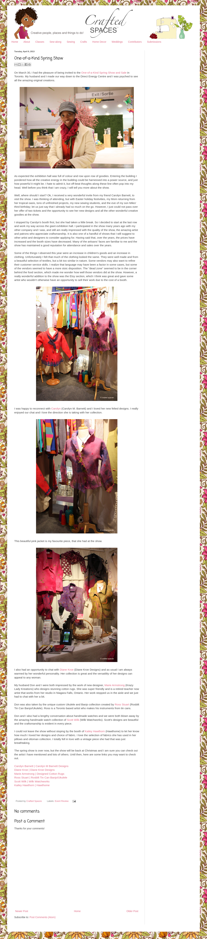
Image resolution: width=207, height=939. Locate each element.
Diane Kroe (67, 669)
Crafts (83, 41)
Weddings (117, 41)
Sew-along (55, 41)
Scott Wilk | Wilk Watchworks (32, 781)
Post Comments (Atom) (42, 917)
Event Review (62, 801)
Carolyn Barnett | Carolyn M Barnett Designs (41, 766)
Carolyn (56, 408)
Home (14, 41)
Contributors (135, 41)
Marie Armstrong (115, 685)
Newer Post (21, 911)
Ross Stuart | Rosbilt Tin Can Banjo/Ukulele (40, 777)
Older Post (132, 911)
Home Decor (99, 41)
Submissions (154, 41)
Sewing (71, 41)
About (26, 41)
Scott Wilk (73, 719)
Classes (39, 41)
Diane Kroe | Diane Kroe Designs (34, 769)
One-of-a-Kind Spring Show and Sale (104, 72)
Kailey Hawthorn (95, 731)
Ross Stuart (122, 704)
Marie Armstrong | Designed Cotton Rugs (39, 773)
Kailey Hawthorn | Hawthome (32, 785)
